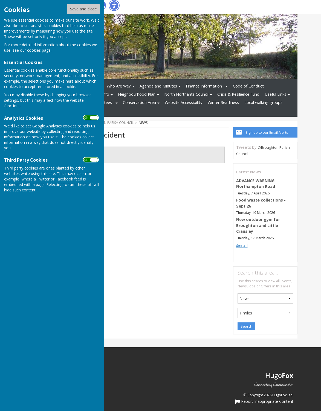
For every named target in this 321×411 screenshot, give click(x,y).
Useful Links (275, 94)
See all (242, 245)
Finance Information (204, 86)
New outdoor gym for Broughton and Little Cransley (258, 225)
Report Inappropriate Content (264, 402)
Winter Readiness (223, 102)
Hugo (279, 375)
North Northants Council (186, 94)
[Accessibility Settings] (114, 5)
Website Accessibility (183, 102)
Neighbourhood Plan (136, 94)
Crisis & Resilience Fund (238, 94)
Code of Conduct (248, 86)
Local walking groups (263, 102)
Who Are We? (119, 86)
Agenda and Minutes (158, 86)
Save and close (83, 8)
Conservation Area (139, 102)
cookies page (39, 50)
